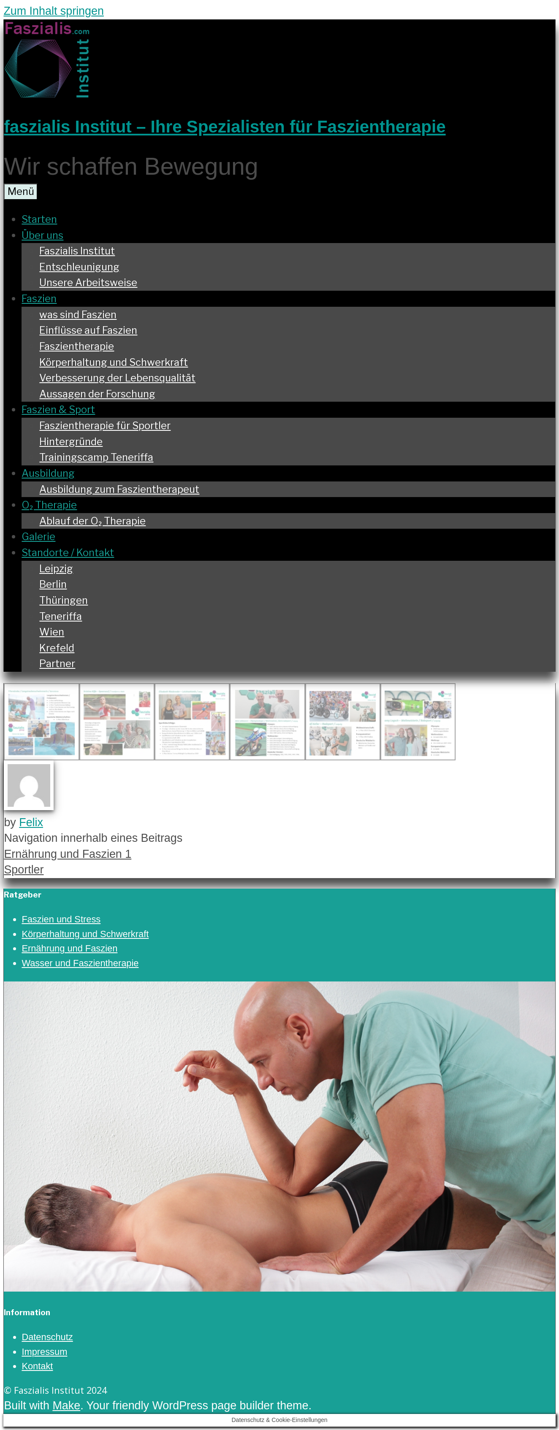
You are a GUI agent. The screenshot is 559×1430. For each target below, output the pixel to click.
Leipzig (56, 568)
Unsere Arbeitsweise (88, 282)
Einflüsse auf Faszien (88, 330)
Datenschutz (47, 1337)
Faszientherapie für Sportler (105, 425)
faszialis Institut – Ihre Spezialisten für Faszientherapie (224, 126)
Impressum (44, 1351)
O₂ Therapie (49, 505)
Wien (51, 632)
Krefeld (56, 648)
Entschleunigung (79, 267)
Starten (39, 219)
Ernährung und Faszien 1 (67, 854)
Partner (57, 663)
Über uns (42, 235)
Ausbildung (48, 473)
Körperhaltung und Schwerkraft (113, 362)
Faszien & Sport (58, 409)
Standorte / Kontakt (68, 552)
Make (66, 1405)
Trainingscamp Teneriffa (96, 457)
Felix (31, 822)
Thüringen (63, 600)
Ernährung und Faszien (69, 948)
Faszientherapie (76, 346)
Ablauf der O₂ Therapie (92, 521)
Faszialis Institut (77, 251)
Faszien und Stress (61, 919)
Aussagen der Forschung (97, 394)
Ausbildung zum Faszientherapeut (119, 489)
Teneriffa (60, 616)
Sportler (23, 869)
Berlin (53, 584)
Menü (21, 191)
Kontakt (37, 1366)
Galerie (38, 536)
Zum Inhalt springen (53, 11)
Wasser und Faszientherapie (80, 963)
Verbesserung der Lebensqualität (117, 378)
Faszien (39, 298)
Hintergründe (71, 441)
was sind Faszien (78, 314)
